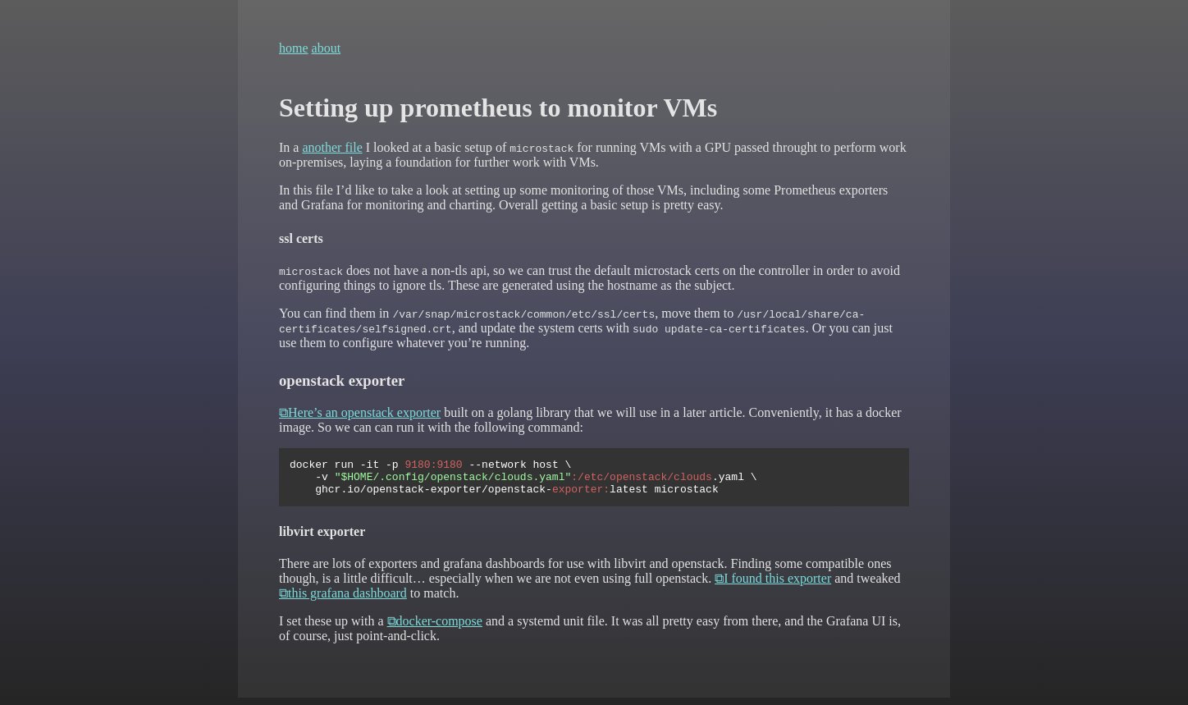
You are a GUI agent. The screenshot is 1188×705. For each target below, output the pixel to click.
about (326, 48)
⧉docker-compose (434, 628)
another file (332, 147)
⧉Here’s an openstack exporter (360, 412)
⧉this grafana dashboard (343, 600)
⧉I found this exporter (773, 586)
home (293, 48)
